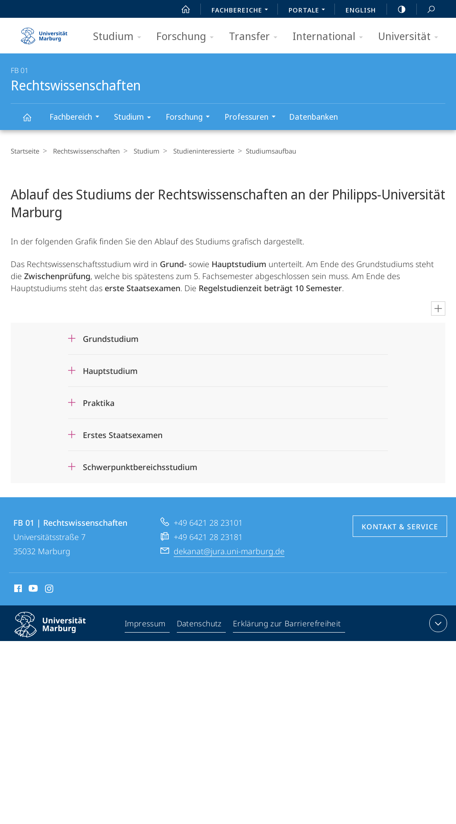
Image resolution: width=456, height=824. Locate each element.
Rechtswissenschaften (32, 121)
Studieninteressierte (197, 150)
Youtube (32, 590)
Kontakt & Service (400, 527)
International (331, 36)
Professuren (252, 117)
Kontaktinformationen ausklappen (437, 623)
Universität (411, 36)
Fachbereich (77, 117)
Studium (120, 36)
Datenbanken (313, 116)
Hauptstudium (110, 371)
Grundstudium (110, 339)
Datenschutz (201, 625)
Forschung (188, 36)
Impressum (146, 625)
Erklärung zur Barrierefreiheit (287, 625)
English (361, 9)
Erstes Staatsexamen (123, 435)
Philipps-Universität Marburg (58, 632)
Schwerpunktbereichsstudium (140, 467)
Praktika (98, 403)
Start (181, 9)
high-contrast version (397, 9)
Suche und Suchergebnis (426, 9)
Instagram (49, 590)
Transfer (256, 36)
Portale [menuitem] (309, 10)
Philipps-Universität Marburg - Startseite (44, 33)
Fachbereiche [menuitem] (242, 10)
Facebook (17, 590)
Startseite (25, 150)
